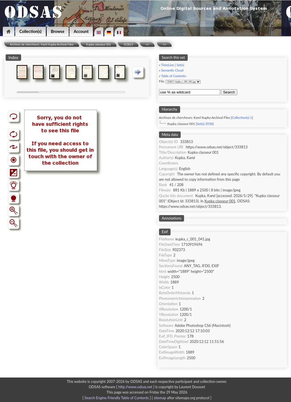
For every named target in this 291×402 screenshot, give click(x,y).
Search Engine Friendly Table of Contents (116, 398)
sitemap (160, 398)
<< (147, 44)
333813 (128, 44)
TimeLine (167, 65)
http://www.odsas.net (135, 387)
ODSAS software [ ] (122, 387)
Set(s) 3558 (205, 124)
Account (81, 31)
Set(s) (180, 65)
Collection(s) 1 (242, 117)
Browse (57, 31)
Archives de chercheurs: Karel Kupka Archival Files (41, 44)
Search (229, 92)
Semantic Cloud (172, 70)
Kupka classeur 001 (98, 44)
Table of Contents (173, 76)
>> (164, 44)
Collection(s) (30, 31)
